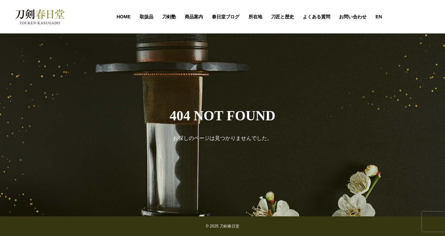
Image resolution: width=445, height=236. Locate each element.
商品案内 (194, 16)
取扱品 (146, 16)
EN (379, 16)
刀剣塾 (169, 16)
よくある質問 (316, 16)
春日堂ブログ (225, 16)
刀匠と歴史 (282, 16)
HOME (123, 16)
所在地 (255, 16)
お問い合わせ (353, 16)
